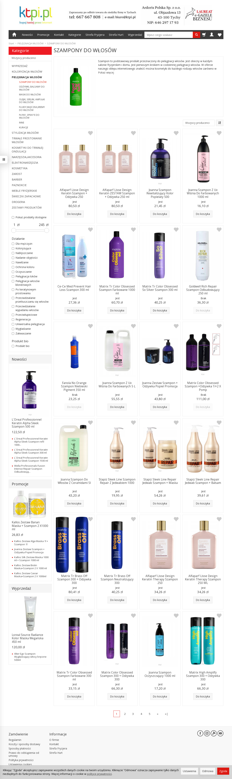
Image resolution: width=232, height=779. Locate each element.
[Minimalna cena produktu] (14, 224)
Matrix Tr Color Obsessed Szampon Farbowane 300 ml (74, 676)
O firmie (54, 740)
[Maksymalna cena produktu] (41, 224)
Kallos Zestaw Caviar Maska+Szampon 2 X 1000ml (30, 575)
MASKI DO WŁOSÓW (30, 94)
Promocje (43, 34)
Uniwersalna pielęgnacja (28, 324)
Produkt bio (21, 346)
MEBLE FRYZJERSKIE (24, 190)
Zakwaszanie (21, 333)
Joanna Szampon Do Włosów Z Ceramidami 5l (74, 481)
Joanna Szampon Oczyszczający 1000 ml (160, 674)
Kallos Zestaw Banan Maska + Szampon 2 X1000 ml (30, 525)
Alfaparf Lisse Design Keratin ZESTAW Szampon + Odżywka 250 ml (117, 193)
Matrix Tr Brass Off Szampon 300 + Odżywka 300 (74, 579)
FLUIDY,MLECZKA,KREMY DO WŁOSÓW (32, 108)
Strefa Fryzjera (95, 34)
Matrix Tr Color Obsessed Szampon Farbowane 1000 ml (117, 289)
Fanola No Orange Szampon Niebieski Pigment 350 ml (74, 386)
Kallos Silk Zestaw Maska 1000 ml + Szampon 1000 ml (31, 558)
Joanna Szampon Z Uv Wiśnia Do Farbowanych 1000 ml (203, 193)
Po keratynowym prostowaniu (24, 291)
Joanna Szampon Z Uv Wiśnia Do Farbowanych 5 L (117, 384)
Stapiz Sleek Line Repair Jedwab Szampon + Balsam (203, 481)
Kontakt (59, 34)
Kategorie (74, 34)
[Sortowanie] (219, 123)
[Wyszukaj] (196, 35)
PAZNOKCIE (19, 185)
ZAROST (17, 174)
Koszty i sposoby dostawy (24, 744)
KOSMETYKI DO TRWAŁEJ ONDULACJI (27, 149)
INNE (21, 122)
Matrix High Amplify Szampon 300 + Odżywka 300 (203, 676)
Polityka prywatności (21, 760)
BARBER (17, 179)
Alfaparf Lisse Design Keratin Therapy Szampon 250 (160, 579)
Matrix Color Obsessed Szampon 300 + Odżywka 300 (117, 676)
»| (166, 714)
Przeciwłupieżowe (24, 314)
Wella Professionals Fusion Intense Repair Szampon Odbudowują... (29, 469)
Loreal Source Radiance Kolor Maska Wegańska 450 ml (27, 638)
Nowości (27, 34)
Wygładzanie (21, 328)
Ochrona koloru (23, 267)
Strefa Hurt (116, 34)
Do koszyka (74, 214)
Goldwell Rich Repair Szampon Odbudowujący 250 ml (203, 289)
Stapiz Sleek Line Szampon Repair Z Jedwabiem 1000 (117, 481)
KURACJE (23, 127)
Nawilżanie (20, 262)
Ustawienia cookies (20, 764)
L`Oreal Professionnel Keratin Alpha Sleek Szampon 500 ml (26, 423)
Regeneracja (21, 319)
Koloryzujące (21, 248)
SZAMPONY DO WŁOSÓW (33, 82)
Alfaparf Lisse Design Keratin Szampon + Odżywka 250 (74, 193)
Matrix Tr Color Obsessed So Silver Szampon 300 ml (160, 288)
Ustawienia (189, 771)
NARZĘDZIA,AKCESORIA (26, 157)
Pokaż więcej (106, 72)
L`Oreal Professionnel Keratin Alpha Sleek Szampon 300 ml (31, 451)
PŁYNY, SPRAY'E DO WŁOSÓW (29, 116)
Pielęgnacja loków (24, 276)
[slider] (13, 230)
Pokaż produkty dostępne (29, 217)
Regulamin (15, 740)
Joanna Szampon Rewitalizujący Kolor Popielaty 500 (160, 193)
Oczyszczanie (22, 271)
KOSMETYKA (19, 168)
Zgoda (223, 771)
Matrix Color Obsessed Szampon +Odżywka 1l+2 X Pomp (203, 386)
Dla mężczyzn (22, 243)
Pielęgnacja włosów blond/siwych (26, 283)
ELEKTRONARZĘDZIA (25, 162)
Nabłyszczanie (22, 253)
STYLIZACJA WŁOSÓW (25, 132)
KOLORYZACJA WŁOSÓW (27, 71)
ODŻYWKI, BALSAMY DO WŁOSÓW (32, 88)
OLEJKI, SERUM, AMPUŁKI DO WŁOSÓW (32, 101)
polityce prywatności (99, 774)
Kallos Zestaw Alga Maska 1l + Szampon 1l (31, 542)
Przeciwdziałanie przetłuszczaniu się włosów (30, 299)
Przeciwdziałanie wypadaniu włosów (25, 308)
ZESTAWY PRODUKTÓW (27, 207)
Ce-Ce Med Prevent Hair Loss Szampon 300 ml (74, 288)
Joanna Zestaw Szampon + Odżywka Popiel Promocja (160, 384)
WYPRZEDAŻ (19, 66)
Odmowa (207, 771)
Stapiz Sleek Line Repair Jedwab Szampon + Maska (160, 481)
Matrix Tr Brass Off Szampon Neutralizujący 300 (117, 579)
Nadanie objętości (25, 257)
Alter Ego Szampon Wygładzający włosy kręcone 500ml (30, 657)
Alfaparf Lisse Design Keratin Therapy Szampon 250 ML (203, 579)
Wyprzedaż (135, 34)
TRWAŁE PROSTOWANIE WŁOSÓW (27, 140)
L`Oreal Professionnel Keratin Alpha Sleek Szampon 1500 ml (31, 459)
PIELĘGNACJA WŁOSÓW (27, 77)
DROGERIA (18, 202)
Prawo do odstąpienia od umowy (24, 754)
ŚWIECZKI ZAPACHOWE (26, 196)
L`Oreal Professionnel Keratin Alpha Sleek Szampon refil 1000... (31, 441)
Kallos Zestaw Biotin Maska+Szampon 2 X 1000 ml (30, 567)
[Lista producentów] (199, 123)
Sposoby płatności (20, 748)
